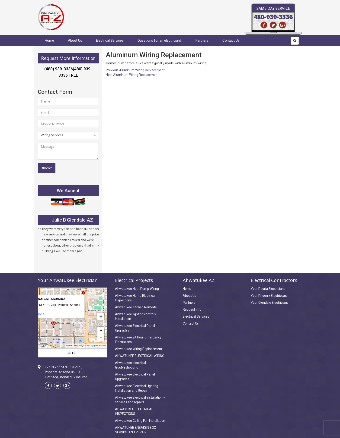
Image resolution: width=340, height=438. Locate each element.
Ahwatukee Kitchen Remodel (136, 307)
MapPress (78, 346)
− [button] (101, 337)
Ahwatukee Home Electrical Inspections (135, 298)
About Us (75, 40)
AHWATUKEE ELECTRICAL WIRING (139, 356)
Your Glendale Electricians (270, 302)
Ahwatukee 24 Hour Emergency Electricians (138, 339)
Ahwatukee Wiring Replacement (138, 349)
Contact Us (231, 40)
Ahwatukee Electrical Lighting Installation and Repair (136, 388)
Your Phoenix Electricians (269, 295)
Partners (202, 40)
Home (49, 40)
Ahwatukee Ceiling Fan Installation (140, 420)
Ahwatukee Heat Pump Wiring (137, 289)
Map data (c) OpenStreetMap (94, 346)
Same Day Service (273, 8)
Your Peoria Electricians (268, 289)
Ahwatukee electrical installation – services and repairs (140, 400)
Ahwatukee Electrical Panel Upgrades (135, 328)
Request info (192, 309)
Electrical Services (110, 40)
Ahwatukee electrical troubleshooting (130, 365)
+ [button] (101, 330)
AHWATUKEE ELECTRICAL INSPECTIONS (134, 411)
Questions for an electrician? (160, 40)
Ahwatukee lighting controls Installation (135, 316)
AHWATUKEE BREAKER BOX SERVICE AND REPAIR (135, 430)
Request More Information (68, 58)
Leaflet (69, 346)
